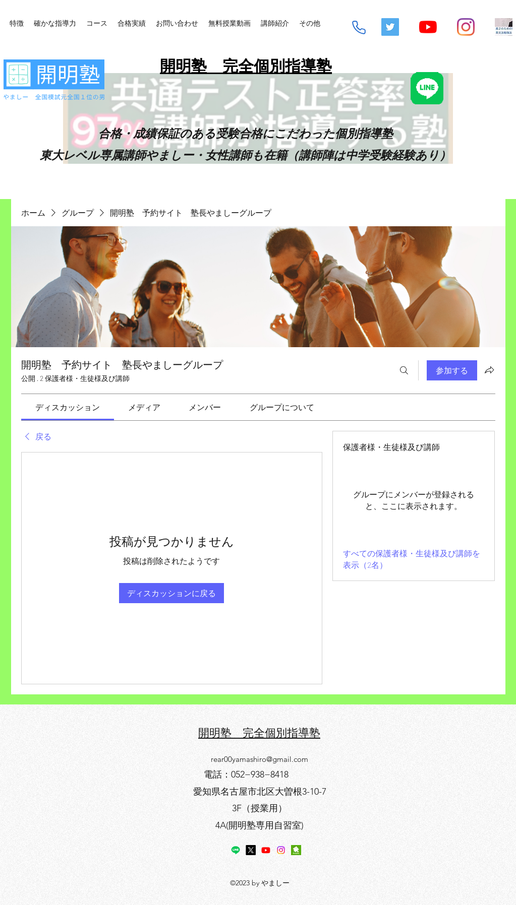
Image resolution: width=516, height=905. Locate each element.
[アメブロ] (296, 850)
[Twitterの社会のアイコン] (390, 27)
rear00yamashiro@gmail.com (259, 759)
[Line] (236, 850)
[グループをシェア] (489, 370)
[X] (251, 850)
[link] (67, 407)
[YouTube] (428, 27)
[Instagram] (466, 27)
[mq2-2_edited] (503, 27)
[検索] (404, 370)
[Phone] (359, 27)
